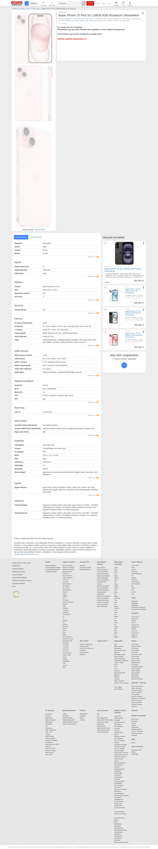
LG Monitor (134, 652)
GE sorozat (66, 586)
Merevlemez (49, 718)
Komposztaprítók (119, 781)
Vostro (64, 594)
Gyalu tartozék (118, 759)
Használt (82, 565)
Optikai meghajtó (50, 720)
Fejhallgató (134, 603)
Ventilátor (134, 735)
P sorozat (65, 647)
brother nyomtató (136, 702)
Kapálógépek (118, 783)
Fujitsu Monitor (135, 671)
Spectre (65, 628)
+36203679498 (39, 230)
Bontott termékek (50, 565)
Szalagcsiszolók (119, 812)
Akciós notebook (68, 565)
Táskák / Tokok (118, 662)
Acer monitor (135, 650)
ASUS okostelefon (102, 572)
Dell (132, 594)
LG (115, 618)
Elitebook (65, 626)
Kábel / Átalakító (119, 681)
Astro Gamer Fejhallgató (138, 609)
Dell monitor (135, 644)
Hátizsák (116, 671)
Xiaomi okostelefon (102, 574)
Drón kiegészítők (102, 718)
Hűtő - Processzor (50, 730)
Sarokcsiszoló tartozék (121, 755)
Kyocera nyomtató (136, 696)
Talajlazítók (117, 771)
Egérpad (116, 675)
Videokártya (49, 722)
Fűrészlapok (119, 724)
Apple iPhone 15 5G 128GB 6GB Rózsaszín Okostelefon (134, 335)
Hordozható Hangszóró (138, 607)
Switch (65, 657)
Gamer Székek (118, 656)
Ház (46, 726)
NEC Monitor (135, 677)
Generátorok (118, 838)
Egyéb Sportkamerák (103, 728)
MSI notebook (67, 584)
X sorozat (65, 645)
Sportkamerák (101, 726)
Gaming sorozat (68, 641)
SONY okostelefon (102, 578)
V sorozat (65, 612)
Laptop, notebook (69, 562)
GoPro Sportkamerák (103, 730)
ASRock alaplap (50, 738)
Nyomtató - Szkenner (138, 683)
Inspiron (65, 592)
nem (132, 18)
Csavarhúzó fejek (120, 722)
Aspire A (65, 665)
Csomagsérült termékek (52, 569)
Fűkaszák (117, 779)
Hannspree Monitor (137, 667)
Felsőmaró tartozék (120, 757)
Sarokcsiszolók (119, 801)
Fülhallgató (134, 605)
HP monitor (134, 648)
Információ (52, 3)
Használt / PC (84, 562)
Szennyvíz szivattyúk (120, 789)
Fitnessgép (134, 754)
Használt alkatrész (85, 569)
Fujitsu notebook (68, 578)
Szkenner (134, 706)
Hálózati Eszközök (69, 710)
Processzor (48, 714)
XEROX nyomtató (136, 704)
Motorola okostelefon (103, 586)
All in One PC (135, 617)
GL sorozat (66, 588)
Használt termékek (51, 571)
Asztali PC (135, 613)
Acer (132, 590)
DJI (98, 716)
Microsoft (134, 580)
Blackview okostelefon (103, 596)
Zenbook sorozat (68, 639)
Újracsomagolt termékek (52, 567)
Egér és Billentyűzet (120, 650)
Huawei (116, 578)
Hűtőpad (116, 677)
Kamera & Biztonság (86, 644)
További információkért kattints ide (26, 554)
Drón (98, 714)
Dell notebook (67, 590)
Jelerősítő (65, 716)
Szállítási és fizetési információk (21, 580)
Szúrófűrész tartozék (120, 744)
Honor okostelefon (102, 588)
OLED (104, 18)
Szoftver (83, 710)
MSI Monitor (135, 675)
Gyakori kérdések (17, 574)
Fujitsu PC (134, 635)
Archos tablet (135, 582)
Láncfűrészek (119, 777)
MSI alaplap (49, 742)
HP (132, 576)
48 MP (67, 20)
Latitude (65, 596)
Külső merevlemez (119, 658)
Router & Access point (69, 724)
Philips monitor (135, 660)
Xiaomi (116, 588)
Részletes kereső (90, 3)
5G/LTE (116, 20)
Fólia (115, 570)
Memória (48, 716)
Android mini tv (102, 641)
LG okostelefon (101, 582)
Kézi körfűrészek (120, 818)
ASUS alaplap (50, 736)
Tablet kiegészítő (136, 573)
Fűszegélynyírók (119, 769)
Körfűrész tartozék (119, 746)
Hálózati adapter (67, 718)
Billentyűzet (117, 648)
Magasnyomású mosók (121, 842)
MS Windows (84, 714)
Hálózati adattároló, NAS (70, 722)
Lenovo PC (134, 619)
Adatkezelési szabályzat (19, 577)
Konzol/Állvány (118, 689)
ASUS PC (134, 631)
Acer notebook (67, 653)
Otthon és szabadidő (138, 715)
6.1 (140, 273)
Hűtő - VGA (48, 732)
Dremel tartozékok (120, 736)
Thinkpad (65, 608)
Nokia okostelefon (102, 570)
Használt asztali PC (86, 567)
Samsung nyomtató (137, 686)
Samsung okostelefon (103, 576)
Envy (64, 632)
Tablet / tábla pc (136, 562)
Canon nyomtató (136, 692)
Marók (117, 822)
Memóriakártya (118, 646)
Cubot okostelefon (102, 604)
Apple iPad (134, 565)
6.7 (93, 18)
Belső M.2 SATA (50, 748)
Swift (64, 663)
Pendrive (117, 652)
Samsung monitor (136, 654)
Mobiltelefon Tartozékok (121, 660)
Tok (115, 574)
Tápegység (48, 728)
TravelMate (66, 661)
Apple (79, 18)
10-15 (116, 664)
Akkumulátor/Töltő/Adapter (105, 720)
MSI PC (133, 629)
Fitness (133, 752)
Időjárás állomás (136, 729)
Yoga (64, 606)
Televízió (134, 710)
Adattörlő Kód (16, 566)
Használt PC (135, 625)
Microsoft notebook (68, 569)
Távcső (133, 723)
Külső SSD (48, 754)
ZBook (65, 635)
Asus (132, 567)
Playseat (116, 679)
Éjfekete (137, 320)
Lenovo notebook (68, 602)
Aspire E (65, 659)
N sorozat (65, 643)
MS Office (83, 716)
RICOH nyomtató (136, 700)
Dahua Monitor (135, 669)
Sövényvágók (119, 773)
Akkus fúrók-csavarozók (121, 795)
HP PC (133, 623)
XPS (64, 598)
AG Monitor (134, 664)
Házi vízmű (117, 787)
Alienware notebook (68, 567)
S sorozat (65, 651)
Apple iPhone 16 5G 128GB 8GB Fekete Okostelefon (122, 270)
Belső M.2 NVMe (50, 750)
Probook (65, 624)
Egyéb (116, 576)
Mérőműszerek (118, 828)
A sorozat (65, 580)
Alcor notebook (67, 576)
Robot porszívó (84, 646)
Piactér (47, 562)
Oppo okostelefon (102, 606)
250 (64, 622)
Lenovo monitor (136, 646)
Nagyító (133, 725)
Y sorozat (65, 610)
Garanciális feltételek (18, 583)
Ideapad (65, 604)
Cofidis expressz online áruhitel (21, 563)
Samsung (117, 598)
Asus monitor (135, 656)
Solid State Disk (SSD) (52, 744)
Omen (64, 630)
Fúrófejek (118, 720)
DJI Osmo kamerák (103, 732)
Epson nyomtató (136, 688)
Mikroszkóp (134, 719)
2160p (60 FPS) (84, 20)
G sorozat (65, 600)
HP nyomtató (135, 694)
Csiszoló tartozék (119, 749)
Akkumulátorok (119, 718)
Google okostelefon (103, 600)
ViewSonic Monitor (137, 679)
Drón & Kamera (102, 710)
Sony (115, 629)
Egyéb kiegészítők (119, 673)
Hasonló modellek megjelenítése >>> (72, 39)
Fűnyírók (117, 767)
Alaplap (47, 734)
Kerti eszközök (118, 765)
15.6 (115, 667)
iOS (120, 18)
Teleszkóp (134, 721)
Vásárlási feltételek (18, 569)
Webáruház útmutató (18, 572)
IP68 (128, 20)
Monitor (134, 641)
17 (63, 618)
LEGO (133, 743)
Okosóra (99, 584)
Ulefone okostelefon (103, 598)
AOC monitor (135, 658)
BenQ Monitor (135, 662)
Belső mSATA (49, 752)
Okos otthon (84, 641)
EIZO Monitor (135, 673)
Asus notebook (67, 637)
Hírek (14, 586)
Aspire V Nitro (67, 655)
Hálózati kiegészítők (69, 720)
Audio (133, 598)
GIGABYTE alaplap (51, 740)
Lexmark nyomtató (137, 690)
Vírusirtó (82, 720)
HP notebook (66, 614)
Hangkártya (48, 724)
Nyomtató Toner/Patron (138, 698)
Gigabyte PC (135, 627)
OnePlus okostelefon (103, 590)
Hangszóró (134, 601)
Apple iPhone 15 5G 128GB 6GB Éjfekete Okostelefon (133, 313)
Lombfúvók (117, 775)
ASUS (133, 588)
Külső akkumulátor (119, 654)
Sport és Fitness (137, 746)
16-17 (116, 669)
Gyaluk (119, 820)
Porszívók (117, 840)
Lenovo (133, 569)
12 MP (105, 20)
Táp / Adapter (118, 687)
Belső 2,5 (48, 746)
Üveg (115, 572)
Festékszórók (118, 836)
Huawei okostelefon (103, 580)
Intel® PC (134, 637)
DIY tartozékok (118, 738)
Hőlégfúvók (117, 834)
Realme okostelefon (103, 602)
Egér (115, 644)
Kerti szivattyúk (118, 785)
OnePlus (116, 608)
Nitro (64, 667)
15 (63, 616)
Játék (133, 739)
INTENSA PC (135, 633)
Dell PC (133, 621)
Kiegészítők (118, 641)
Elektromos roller (136, 750)
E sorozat (65, 582)
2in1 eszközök (135, 584)
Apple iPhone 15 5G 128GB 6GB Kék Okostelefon (132, 291)
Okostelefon (68, 18)
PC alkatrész (49, 710)
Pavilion (65, 620)
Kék (136, 298)
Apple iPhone (101, 567)
